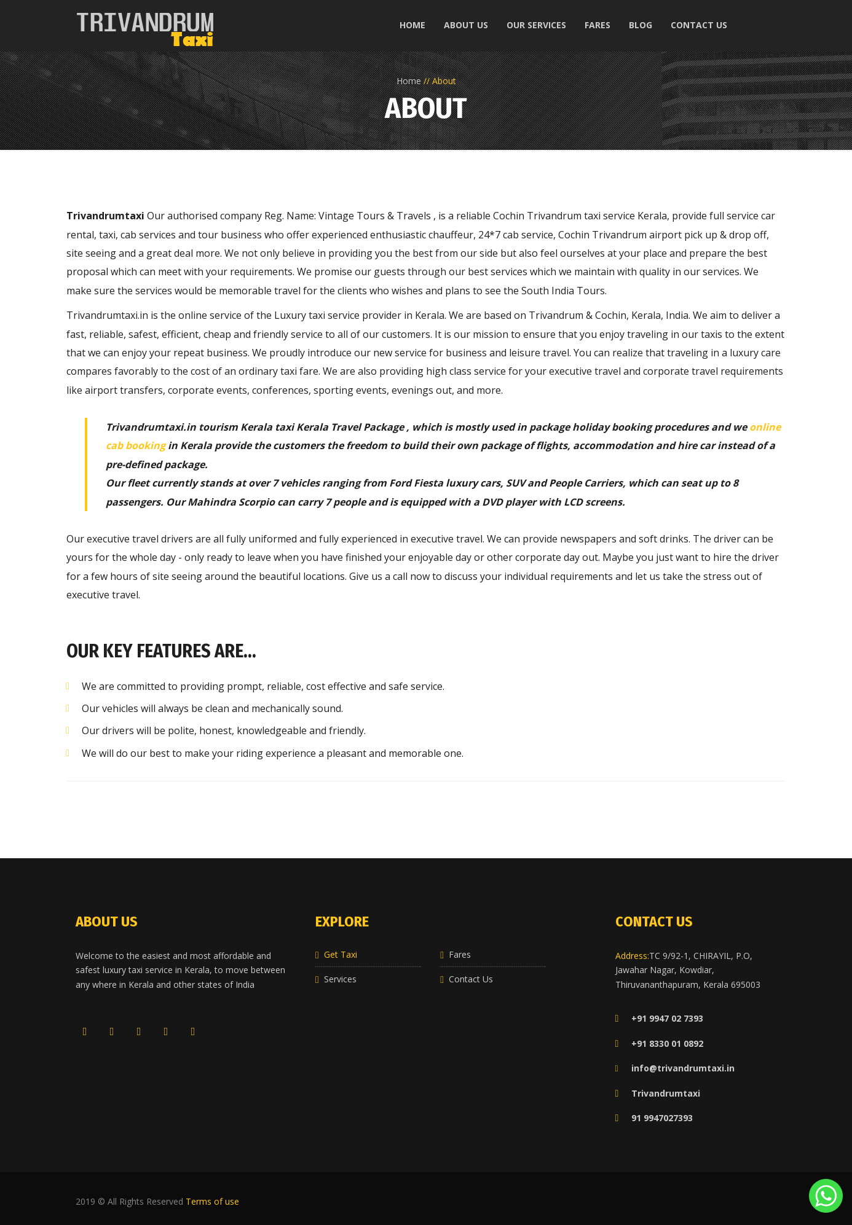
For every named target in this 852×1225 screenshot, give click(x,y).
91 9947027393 (654, 1118)
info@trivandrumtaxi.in (683, 1068)
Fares (597, 25)
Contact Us (471, 979)
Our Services (536, 25)
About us (466, 25)
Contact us (699, 25)
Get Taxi (340, 954)
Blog (640, 25)
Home (412, 25)
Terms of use (212, 1201)
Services (340, 979)
